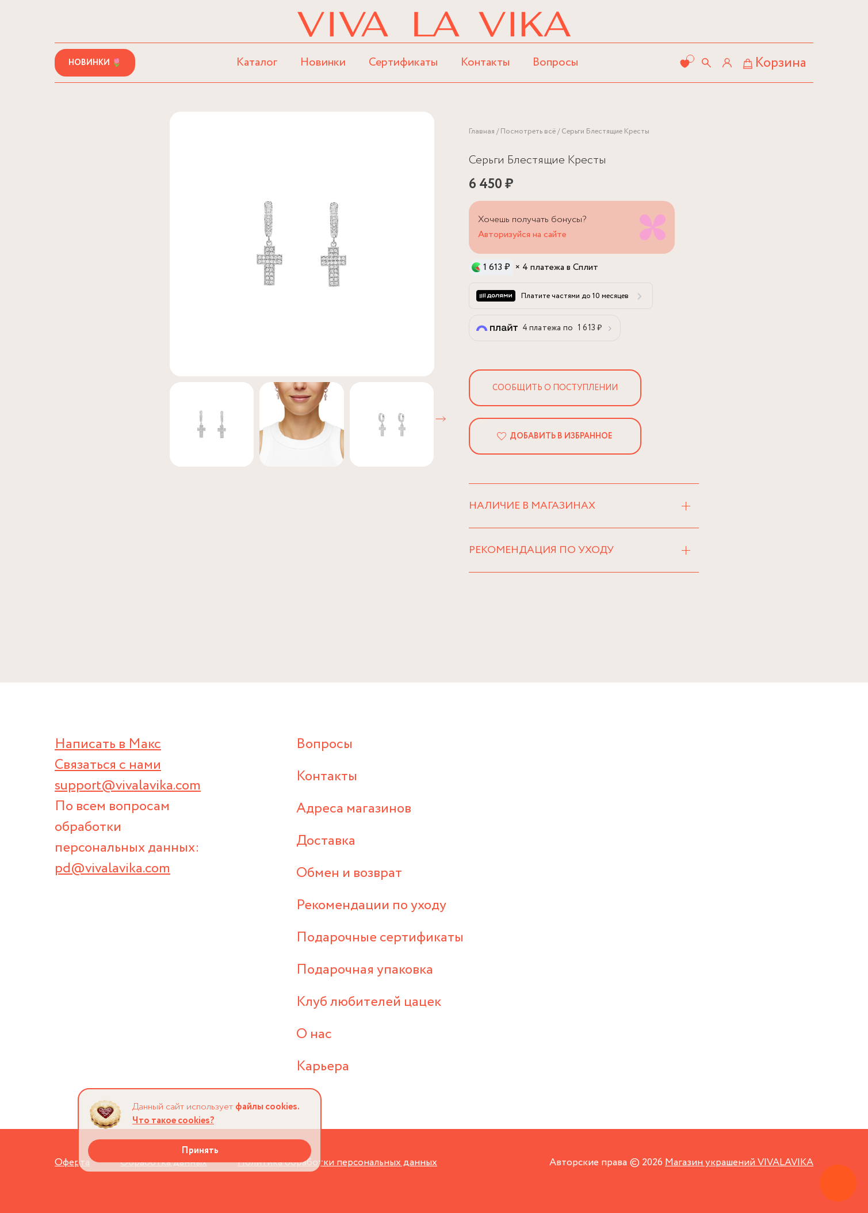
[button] (441, 419)
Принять (200, 1150)
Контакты (485, 62)
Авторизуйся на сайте (522, 234)
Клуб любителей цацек (368, 1002)
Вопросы (555, 62)
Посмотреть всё (528, 131)
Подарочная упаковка (364, 970)
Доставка (325, 841)
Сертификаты (403, 62)
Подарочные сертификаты (380, 938)
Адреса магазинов (353, 809)
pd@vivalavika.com (112, 869)
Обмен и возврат (349, 873)
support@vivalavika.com (128, 786)
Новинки (323, 62)
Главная (482, 131)
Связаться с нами (108, 765)
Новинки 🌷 (94, 62)
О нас (314, 1034)
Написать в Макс (108, 744)
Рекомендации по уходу (371, 905)
